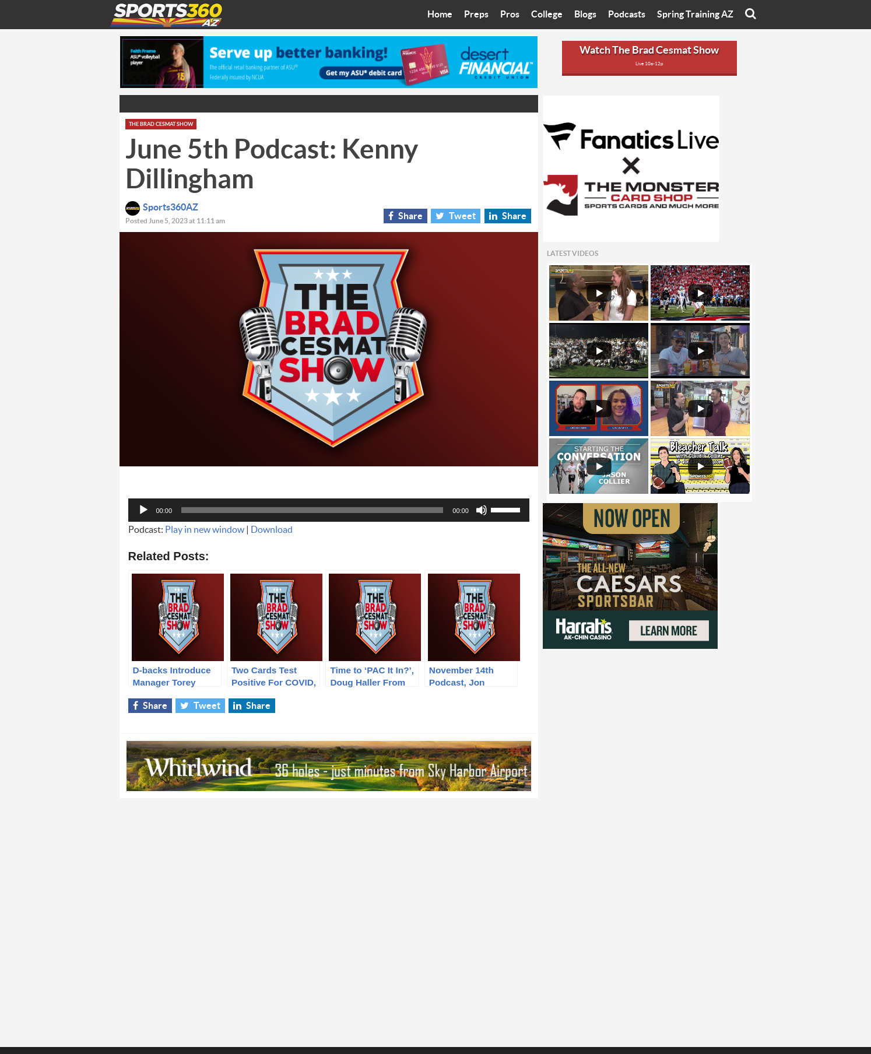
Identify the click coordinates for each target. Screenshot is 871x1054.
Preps (476, 14)
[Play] (143, 510)
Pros (509, 14)
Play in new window (204, 530)
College (547, 14)
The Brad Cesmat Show (161, 124)
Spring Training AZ (695, 14)
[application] (328, 510)
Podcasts (626, 14)
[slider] (312, 510)
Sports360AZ (161, 207)
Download (272, 530)
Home (439, 14)
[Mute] (481, 510)
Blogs (585, 14)
